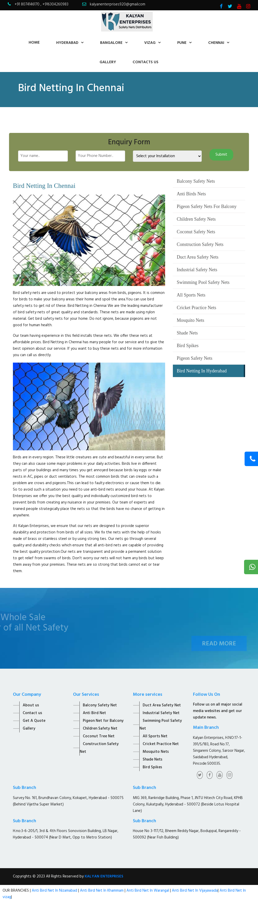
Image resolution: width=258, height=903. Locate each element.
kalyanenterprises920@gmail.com (117, 4)
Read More (219, 649)
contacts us (145, 62)
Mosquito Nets (190, 320)
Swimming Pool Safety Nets (203, 282)
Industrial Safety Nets (197, 269)
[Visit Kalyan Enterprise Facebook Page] (221, 7)
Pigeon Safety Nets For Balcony (207, 206)
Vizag (150, 43)
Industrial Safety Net (161, 713)
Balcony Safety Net (100, 705)
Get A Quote (34, 721)
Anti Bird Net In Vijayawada (195, 891)
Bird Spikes (188, 345)
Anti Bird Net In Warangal (147, 891)
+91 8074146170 (27, 4)
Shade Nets (187, 332)
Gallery (108, 62)
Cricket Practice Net (161, 744)
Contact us (32, 713)
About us (31, 705)
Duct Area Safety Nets (197, 257)
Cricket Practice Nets (196, 307)
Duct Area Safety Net (162, 705)
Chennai (216, 43)
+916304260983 (55, 4)
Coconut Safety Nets (196, 231)
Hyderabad (67, 43)
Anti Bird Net (94, 713)
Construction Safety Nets (200, 244)
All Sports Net (155, 736)
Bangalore (111, 43)
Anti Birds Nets (191, 193)
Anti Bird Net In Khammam (102, 891)
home (34, 42)
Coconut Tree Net (99, 736)
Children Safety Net (100, 728)
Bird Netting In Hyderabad (202, 370)
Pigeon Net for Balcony (103, 721)
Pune (182, 43)
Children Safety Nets (196, 219)
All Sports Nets (191, 295)
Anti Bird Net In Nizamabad (55, 891)
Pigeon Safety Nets (194, 358)
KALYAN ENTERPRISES (104, 876)
